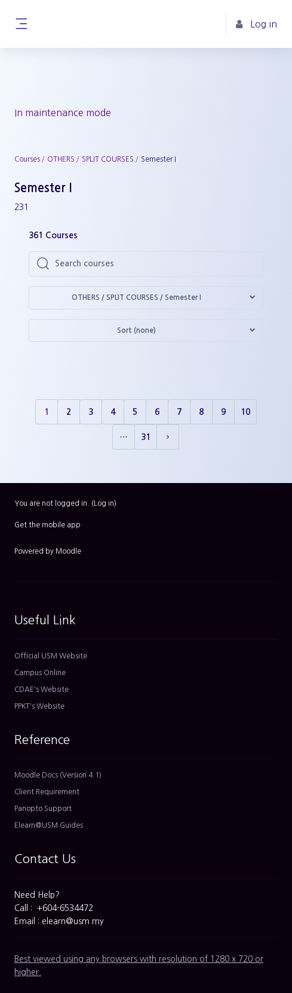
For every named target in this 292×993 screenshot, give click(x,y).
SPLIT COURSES (108, 159)
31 (145, 437)
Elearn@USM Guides (48, 825)
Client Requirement (46, 791)
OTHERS (61, 159)
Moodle (68, 551)
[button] (146, 297)
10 (245, 412)
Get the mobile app (47, 525)
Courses (27, 159)
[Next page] (167, 437)
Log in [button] (256, 24)
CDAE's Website (41, 689)
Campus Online (40, 672)
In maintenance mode (62, 112)
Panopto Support (43, 808)
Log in (104, 503)
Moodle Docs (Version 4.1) (58, 775)
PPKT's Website (39, 706)
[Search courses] (155, 264)
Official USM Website (50, 656)
